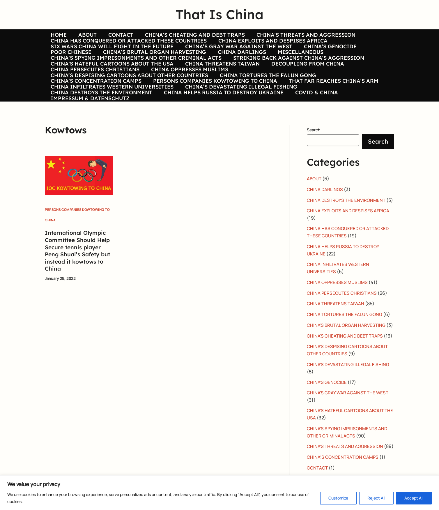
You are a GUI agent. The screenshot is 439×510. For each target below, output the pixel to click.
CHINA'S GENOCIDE (327, 431)
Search (313, 162)
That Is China (219, 14)
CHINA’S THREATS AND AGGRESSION (300, 35)
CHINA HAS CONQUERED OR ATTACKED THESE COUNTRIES (128, 43)
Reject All (376, 498)
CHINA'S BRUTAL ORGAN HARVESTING (347, 361)
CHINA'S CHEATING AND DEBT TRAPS (346, 378)
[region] (219, 492)
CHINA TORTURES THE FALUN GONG (266, 96)
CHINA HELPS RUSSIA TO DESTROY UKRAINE (222, 122)
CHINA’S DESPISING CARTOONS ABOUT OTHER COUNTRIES (129, 96)
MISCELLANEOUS (296, 61)
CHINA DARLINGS (239, 61)
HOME (58, 35)
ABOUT (86, 35)
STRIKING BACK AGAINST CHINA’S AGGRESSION (296, 69)
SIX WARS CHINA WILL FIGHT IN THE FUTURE (111, 52)
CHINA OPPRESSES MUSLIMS (187, 87)
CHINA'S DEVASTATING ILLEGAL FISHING (349, 413)
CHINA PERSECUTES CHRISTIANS (94, 87)
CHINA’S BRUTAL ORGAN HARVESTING (152, 61)
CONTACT (117, 35)
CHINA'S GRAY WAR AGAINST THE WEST (348, 441)
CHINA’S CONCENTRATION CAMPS (95, 104)
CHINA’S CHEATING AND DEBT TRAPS (191, 35)
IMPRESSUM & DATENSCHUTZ (89, 130)
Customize (338, 498)
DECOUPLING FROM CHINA (304, 78)
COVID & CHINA (313, 122)
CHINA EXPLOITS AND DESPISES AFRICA (271, 43)
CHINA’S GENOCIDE (327, 52)
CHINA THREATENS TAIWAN (220, 78)
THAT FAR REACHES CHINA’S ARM (331, 104)
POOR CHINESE (70, 61)
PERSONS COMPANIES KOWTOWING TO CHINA (213, 104)
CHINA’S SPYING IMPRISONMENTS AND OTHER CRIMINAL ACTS (135, 69)
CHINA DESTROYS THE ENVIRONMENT (101, 122)
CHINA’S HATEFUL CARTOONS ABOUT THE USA (111, 78)
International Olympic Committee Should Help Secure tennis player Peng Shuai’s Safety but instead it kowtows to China (77, 282)
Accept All (413, 498)
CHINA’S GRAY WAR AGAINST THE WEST (237, 52)
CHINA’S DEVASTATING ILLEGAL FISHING (239, 113)
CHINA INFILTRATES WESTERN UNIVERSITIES (111, 113)
